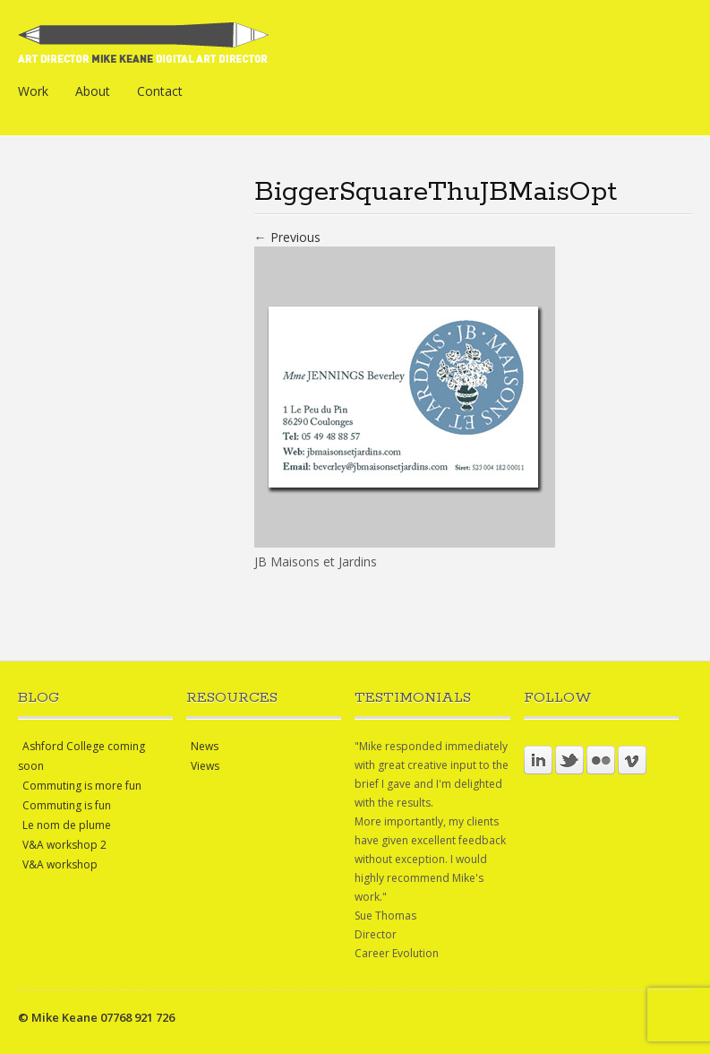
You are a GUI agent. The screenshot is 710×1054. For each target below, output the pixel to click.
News (204, 746)
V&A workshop (60, 864)
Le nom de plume (66, 825)
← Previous (287, 237)
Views (205, 765)
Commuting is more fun (81, 785)
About (92, 90)
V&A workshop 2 (64, 844)
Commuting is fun (66, 805)
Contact (160, 90)
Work (33, 90)
